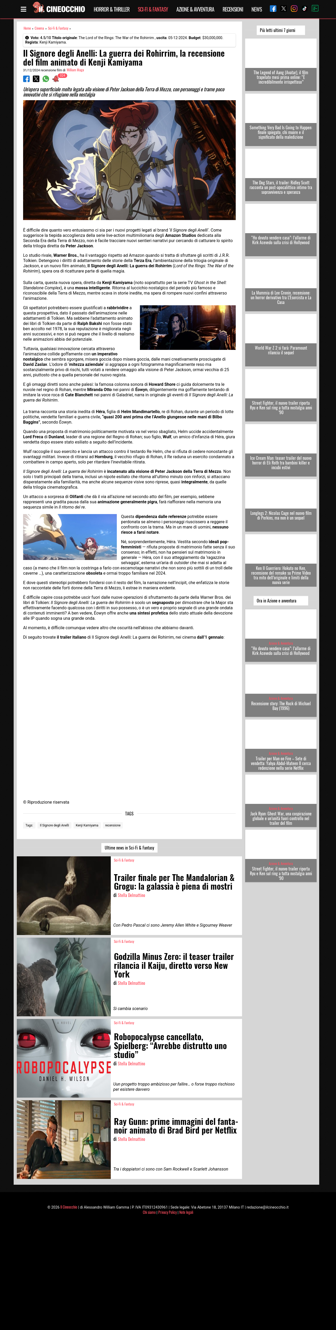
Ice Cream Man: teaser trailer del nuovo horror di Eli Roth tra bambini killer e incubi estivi (281, 463)
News (256, 9)
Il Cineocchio (68, 1207)
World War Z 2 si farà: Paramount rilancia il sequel (281, 350)
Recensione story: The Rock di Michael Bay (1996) (281, 705)
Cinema (39, 28)
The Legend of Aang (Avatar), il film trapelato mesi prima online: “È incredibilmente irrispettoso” (281, 77)
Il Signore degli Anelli (54, 825)
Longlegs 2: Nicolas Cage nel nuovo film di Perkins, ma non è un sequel (281, 515)
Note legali (186, 1212)
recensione (113, 825)
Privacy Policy (167, 1212)
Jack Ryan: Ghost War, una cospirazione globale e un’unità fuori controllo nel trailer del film (281, 818)
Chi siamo (149, 1212)
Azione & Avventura (195, 9)
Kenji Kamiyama (87, 825)
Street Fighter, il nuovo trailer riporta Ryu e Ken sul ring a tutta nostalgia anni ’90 (281, 407)
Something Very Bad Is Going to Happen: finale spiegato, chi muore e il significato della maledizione (281, 132)
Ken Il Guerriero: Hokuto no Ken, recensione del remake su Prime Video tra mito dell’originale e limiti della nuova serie (281, 575)
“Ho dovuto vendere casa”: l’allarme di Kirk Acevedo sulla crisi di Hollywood (281, 239)
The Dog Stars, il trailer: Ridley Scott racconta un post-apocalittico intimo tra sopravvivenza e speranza (281, 187)
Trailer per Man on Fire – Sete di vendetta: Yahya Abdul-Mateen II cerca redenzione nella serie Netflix (281, 763)
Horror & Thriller (111, 9)
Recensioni (233, 9)
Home (27, 28)
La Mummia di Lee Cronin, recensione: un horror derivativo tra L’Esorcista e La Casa (281, 297)
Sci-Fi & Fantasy (153, 9)
